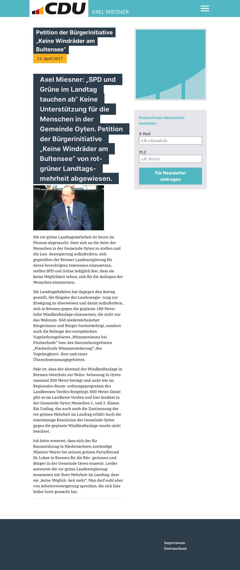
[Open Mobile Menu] (205, 8)
